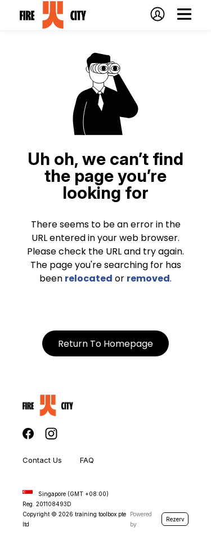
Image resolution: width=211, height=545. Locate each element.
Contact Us (42, 459)
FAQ (87, 459)
